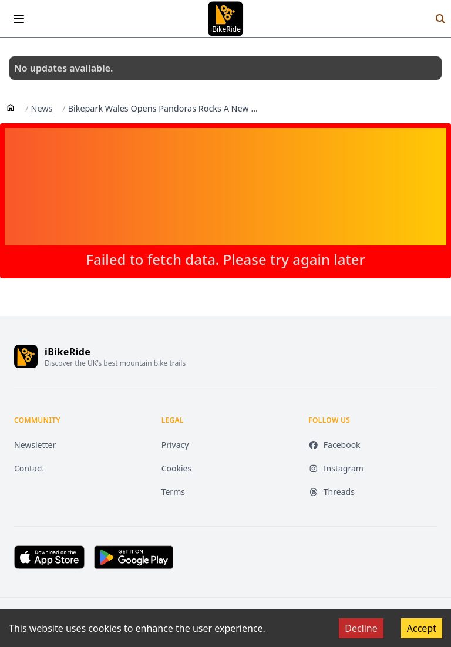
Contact (29, 468)
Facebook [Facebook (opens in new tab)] (334, 444)
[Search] (440, 18)
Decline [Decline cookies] (361, 628)
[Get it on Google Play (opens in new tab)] (133, 557)
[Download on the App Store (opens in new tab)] (49, 557)
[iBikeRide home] (25, 356)
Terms (173, 491)
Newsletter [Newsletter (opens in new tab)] (35, 444)
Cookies (176, 468)
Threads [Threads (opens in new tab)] (331, 491)
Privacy (175, 444)
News (42, 108)
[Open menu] (19, 19)
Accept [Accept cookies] (421, 628)
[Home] (10, 107)
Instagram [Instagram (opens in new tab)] (336, 468)
